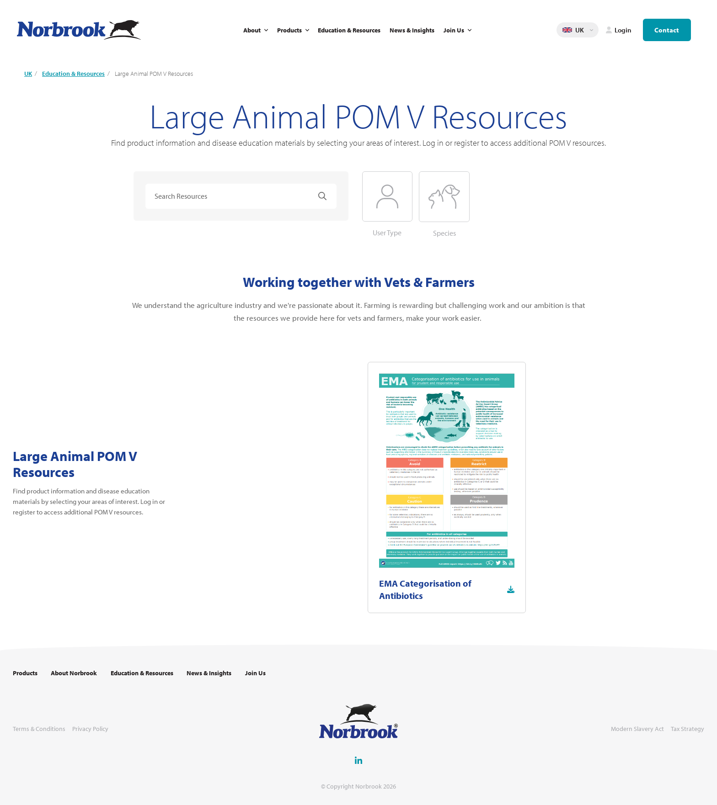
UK (28, 73)
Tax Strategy (687, 729)
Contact (666, 30)
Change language (591, 30)
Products (289, 30)
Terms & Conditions (39, 729)
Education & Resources (349, 30)
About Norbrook (74, 673)
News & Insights (412, 30)
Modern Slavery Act (637, 729)
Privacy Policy (90, 729)
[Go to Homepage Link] (79, 30)
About (252, 30)
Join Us (454, 30)
